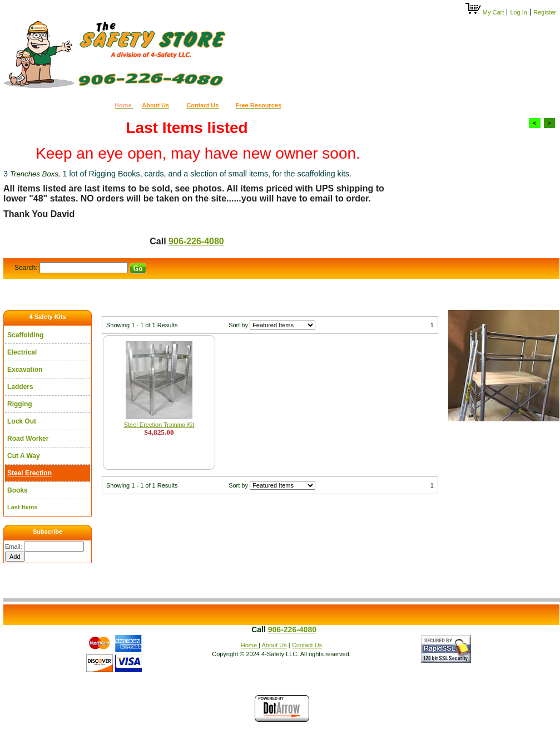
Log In (518, 12)
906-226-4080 (196, 241)
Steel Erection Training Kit (159, 424)
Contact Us (307, 645)
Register (544, 12)
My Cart (485, 12)
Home (250, 645)
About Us (274, 645)
